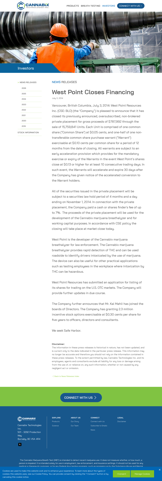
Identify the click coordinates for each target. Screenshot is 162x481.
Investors (108, 5)
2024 (24, 99)
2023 (24, 104)
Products (73, 5)
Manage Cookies (142, 474)
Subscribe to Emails (99, 425)
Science (55, 425)
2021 (24, 115)
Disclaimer (121, 421)
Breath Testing (90, 5)
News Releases (28, 82)
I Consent (121, 474)
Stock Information (28, 132)
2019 (24, 126)
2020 (24, 121)
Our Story (75, 421)
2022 (24, 110)
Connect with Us (98, 421)
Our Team (75, 425)
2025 (24, 93)
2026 (24, 88)
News (93, 430)
